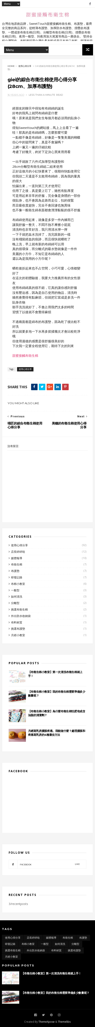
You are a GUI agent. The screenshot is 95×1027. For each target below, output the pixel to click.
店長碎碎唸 (18, 552)
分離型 (15, 603)
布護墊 (15, 571)
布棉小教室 (18, 584)
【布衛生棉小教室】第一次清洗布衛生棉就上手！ (51, 973)
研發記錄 (16, 577)
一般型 (15, 590)
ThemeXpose (46, 1022)
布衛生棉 (16, 564)
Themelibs (64, 1022)
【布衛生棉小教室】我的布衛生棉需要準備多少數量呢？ (55, 992)
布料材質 (16, 622)
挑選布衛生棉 (19, 609)
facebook (44, 864)
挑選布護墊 (18, 629)
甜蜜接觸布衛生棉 (25, 355)
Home (11, 66)
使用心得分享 (24, 66)
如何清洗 (16, 596)
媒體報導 (16, 558)
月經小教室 (18, 635)
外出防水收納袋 (21, 616)
